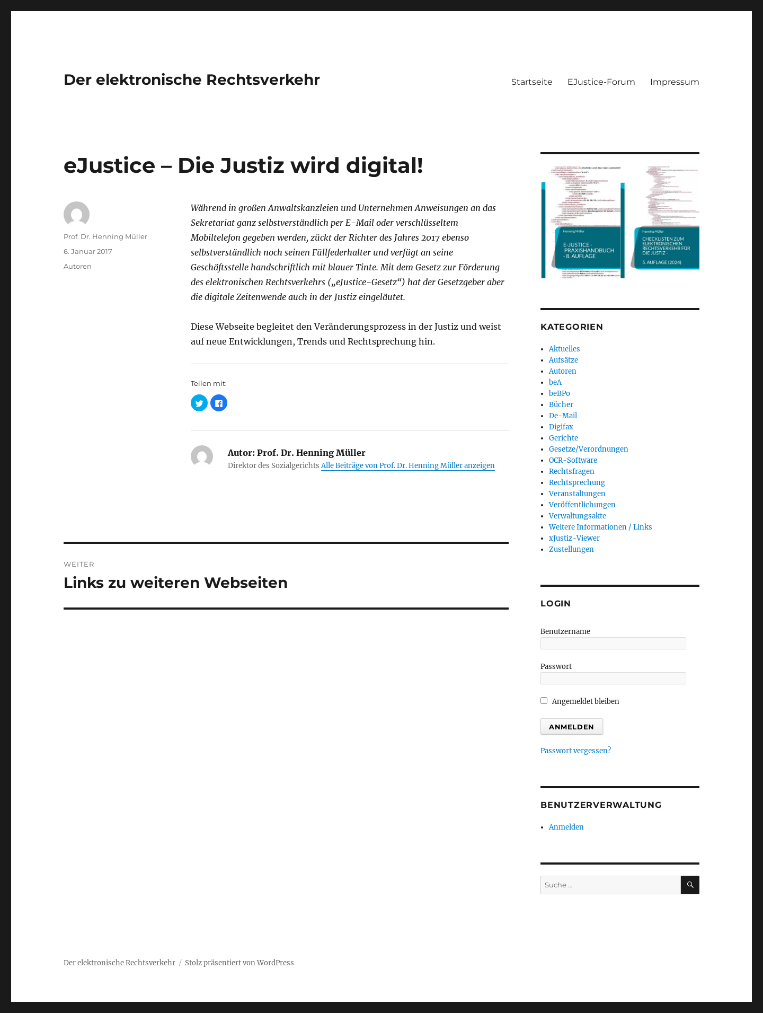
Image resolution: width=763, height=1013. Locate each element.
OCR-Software (573, 460)
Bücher (561, 404)
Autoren (78, 266)
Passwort (556, 666)
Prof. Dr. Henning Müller (105, 236)
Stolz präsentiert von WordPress (239, 962)
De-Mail (563, 415)
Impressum (674, 82)
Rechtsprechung (577, 482)
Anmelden (566, 827)
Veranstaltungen (577, 493)
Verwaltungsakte (577, 516)
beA (555, 382)
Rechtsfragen (572, 471)
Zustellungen (571, 549)
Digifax (561, 426)
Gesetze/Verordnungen (588, 449)
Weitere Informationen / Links (600, 527)
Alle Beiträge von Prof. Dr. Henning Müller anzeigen (408, 465)
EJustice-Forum (601, 82)
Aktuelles (564, 349)
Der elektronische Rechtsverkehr (192, 80)
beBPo (559, 393)
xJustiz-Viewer (574, 538)
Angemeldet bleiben (579, 701)
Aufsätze (563, 360)
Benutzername (565, 631)
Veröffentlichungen (582, 504)
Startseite (532, 82)
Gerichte (563, 438)
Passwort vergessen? (575, 750)
